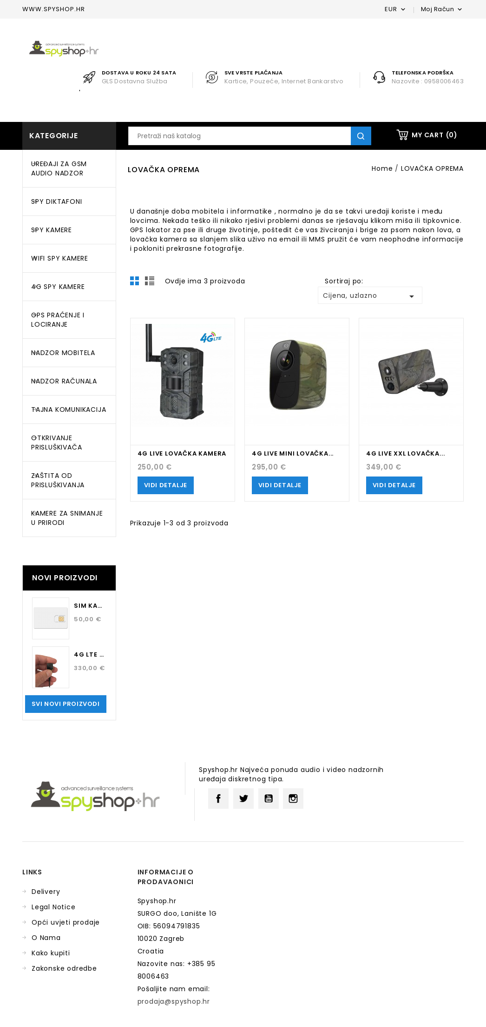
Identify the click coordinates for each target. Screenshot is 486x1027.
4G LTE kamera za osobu (90, 654)
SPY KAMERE (51, 230)
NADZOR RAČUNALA (64, 381)
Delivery (46, 891)
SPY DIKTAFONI (56, 201)
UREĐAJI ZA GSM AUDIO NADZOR (59, 168)
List (151, 283)
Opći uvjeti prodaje (66, 922)
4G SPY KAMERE (58, 286)
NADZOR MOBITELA (63, 352)
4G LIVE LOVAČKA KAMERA (182, 453)
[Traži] (249, 136)
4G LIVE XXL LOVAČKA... (405, 453)
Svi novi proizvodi (66, 703)
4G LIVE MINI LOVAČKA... (293, 453)
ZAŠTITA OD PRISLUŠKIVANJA (58, 480)
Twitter (243, 798)
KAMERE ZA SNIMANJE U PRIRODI (67, 518)
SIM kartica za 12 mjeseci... (90, 605)
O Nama (46, 937)
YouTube (268, 798)
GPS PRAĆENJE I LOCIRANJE (58, 319)
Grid (137, 283)
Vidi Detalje (165, 485)
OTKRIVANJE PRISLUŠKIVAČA (56, 442)
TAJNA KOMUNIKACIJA (68, 409)
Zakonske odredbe (64, 968)
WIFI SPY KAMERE (59, 258)
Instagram (293, 798)
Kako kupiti (51, 953)
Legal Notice (54, 907)
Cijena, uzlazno (370, 296)
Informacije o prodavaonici (166, 876)
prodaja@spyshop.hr (174, 1001)
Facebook (218, 798)
